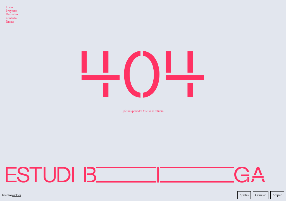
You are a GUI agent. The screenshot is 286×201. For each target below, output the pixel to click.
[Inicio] (9, 7)
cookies (16, 195)
